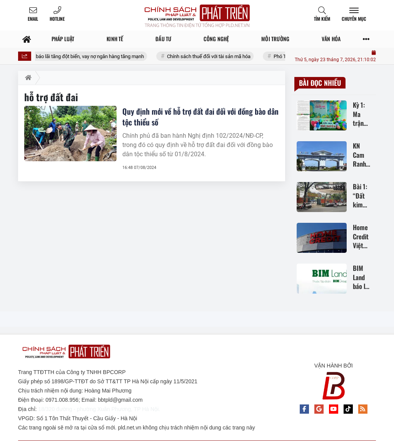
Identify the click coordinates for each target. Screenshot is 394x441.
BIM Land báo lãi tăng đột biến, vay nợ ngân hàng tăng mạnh (85, 56)
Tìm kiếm (322, 18)
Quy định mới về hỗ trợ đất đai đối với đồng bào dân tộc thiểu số (200, 116)
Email (33, 18)
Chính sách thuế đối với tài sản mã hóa (214, 56)
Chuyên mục (354, 18)
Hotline (57, 18)
